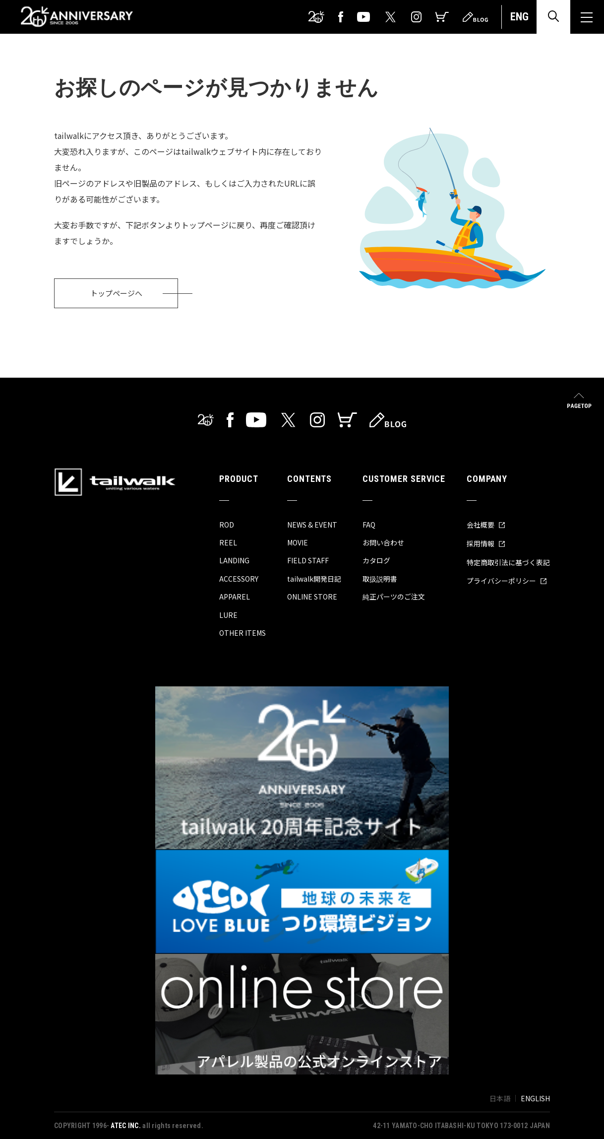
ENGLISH (535, 1098)
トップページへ (116, 293)
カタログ (376, 560)
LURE (228, 615)
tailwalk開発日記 (314, 579)
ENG (519, 16)
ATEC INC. (126, 1126)
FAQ (368, 525)
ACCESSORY (238, 579)
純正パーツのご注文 (393, 597)
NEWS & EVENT (312, 525)
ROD (226, 525)
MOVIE (297, 542)
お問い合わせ (383, 542)
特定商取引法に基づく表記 (508, 562)
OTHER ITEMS (242, 633)
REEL (228, 542)
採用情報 (486, 543)
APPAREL (234, 597)
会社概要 (486, 525)
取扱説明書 (379, 579)
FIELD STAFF (308, 560)
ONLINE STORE (312, 597)
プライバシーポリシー (507, 581)
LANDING (234, 560)
